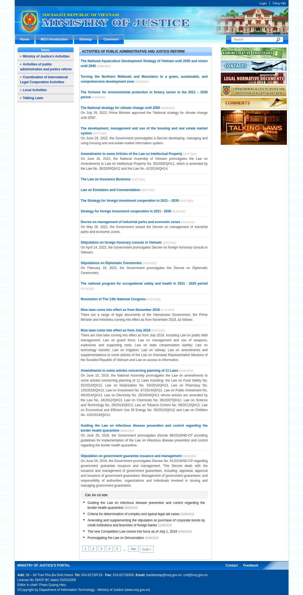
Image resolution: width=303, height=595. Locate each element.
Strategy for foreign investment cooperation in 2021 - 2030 (126, 211)
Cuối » (146, 549)
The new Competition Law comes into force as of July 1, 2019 (132, 531)
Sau (133, 548)
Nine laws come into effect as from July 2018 (115, 330)
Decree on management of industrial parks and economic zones (130, 222)
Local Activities (35, 90)
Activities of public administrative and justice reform (133, 51)
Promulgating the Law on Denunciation (115, 538)
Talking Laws (33, 98)
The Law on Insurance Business (106, 179)
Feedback (250, 565)
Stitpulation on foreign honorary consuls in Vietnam (121, 242)
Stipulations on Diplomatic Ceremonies (111, 263)
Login (263, 3)
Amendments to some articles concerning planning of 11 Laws (129, 370)
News (45, 50)
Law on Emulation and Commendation (110, 190)
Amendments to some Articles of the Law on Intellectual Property (131, 154)
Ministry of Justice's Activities (46, 56)
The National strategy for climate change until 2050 (120, 108)
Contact (231, 565)
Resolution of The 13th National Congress (113, 299)
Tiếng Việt (279, 3)
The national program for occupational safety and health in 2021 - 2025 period (144, 283)
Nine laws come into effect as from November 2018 (120, 310)
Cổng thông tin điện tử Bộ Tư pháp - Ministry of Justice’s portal (152, 21)
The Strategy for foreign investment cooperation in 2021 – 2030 (130, 201)
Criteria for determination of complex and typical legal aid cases (133, 514)
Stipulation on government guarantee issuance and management (131, 456)
